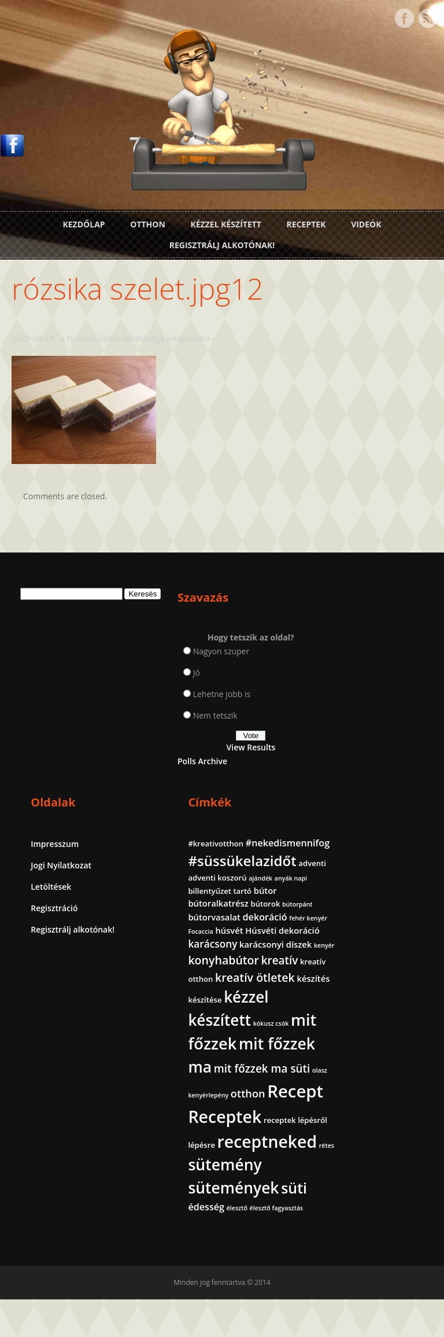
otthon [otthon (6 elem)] (348, 1051)
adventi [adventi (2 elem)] (345, 678)
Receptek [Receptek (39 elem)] (368, 1097)
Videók (366, 221)
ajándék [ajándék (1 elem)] (343, 691)
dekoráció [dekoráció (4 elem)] (353, 755)
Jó (143, 665)
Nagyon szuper (168, 644)
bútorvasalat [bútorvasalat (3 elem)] (357, 741)
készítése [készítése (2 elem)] (348, 909)
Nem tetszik (162, 708)
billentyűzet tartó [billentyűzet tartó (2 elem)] (363, 703)
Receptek (306, 221)
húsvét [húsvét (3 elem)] (372, 768)
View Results (170, 740)
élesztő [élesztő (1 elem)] (408, 1231)
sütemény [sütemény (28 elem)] (368, 1182)
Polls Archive (150, 754)
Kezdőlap (83, 221)
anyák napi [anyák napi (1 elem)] (373, 691)
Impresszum (252, 632)
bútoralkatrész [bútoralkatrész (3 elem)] (361, 716)
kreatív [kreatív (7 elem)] (349, 852)
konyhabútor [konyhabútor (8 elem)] (366, 836)
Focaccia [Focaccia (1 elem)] (343, 769)
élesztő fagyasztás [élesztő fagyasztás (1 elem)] (358, 1246)
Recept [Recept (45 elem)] (359, 1071)
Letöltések (248, 674)
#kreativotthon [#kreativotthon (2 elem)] (359, 630)
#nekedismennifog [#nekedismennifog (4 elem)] (373, 644)
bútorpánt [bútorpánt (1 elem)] (378, 729)
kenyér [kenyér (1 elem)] (341, 822)
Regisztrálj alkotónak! (222, 242)
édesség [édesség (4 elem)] (378, 1230)
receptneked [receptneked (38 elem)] (381, 1147)
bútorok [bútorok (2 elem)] (346, 729)
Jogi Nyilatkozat (258, 653)
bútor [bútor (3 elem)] (408, 703)
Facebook (404, 16)
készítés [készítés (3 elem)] (388, 887)
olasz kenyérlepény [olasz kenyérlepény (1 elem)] (381, 1037)
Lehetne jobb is (169, 687)
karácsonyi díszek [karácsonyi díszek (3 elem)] (367, 809)
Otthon (147, 221)
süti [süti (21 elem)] (344, 1227)
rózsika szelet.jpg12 (137, 281)
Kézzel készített (225, 221)
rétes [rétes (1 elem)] (338, 1166)
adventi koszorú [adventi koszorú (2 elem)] (390, 678)
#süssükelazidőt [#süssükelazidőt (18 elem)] (385, 661)
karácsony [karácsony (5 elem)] (355, 794)
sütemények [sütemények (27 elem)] (376, 1205)
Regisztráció (251, 696)
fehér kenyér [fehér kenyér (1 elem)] (397, 756)
